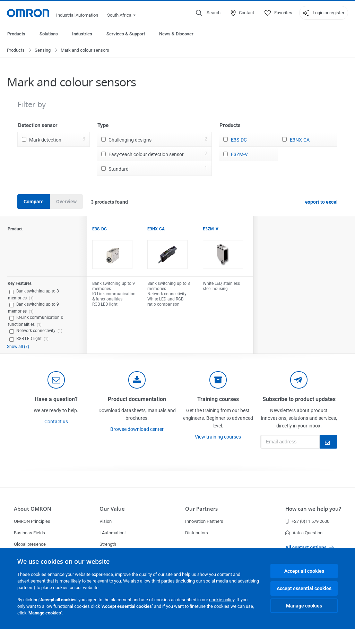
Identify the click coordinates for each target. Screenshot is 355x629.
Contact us (56, 421)
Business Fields (29, 532)
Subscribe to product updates (299, 399)
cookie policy (221, 599)
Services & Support (125, 33)
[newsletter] (299, 380)
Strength (107, 544)
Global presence (30, 544)
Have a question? (56, 399)
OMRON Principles (32, 521)
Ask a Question (303, 532)
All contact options (309, 547)
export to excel (321, 202)
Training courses (218, 399)
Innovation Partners (204, 521)
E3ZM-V (239, 154)
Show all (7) (18, 346)
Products (16, 33)
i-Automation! (112, 532)
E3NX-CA (300, 140)
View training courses (218, 437)
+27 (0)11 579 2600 (307, 521)
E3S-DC (239, 140)
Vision (105, 521)
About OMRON (32, 508)
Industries (82, 33)
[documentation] (137, 380)
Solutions (49, 33)
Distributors (196, 532)
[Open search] (208, 12)
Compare (34, 201)
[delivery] (218, 380)
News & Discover (176, 33)
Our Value (112, 508)
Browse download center (137, 429)
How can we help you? (313, 508)
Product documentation (137, 399)
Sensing (43, 50)
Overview (66, 201)
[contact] (56, 380)
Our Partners (201, 508)
